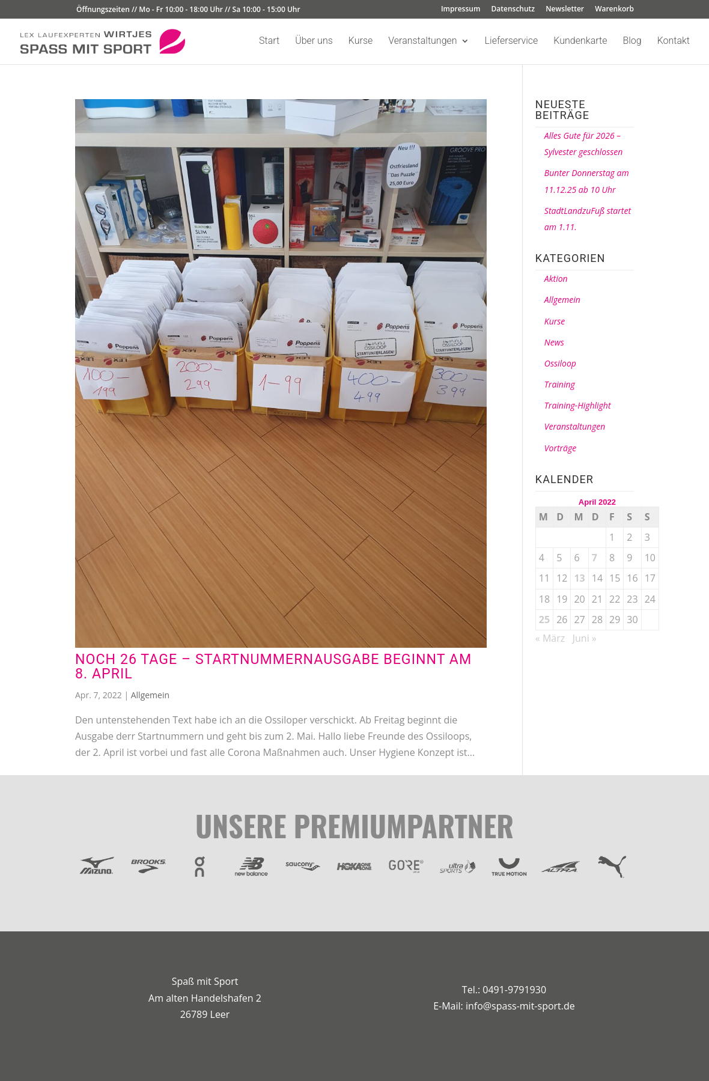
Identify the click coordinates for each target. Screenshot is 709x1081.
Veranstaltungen (422, 41)
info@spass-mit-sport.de (520, 1005)
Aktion (556, 278)
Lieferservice (511, 41)
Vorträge (560, 448)
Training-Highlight (577, 405)
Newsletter (565, 9)
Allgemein (150, 695)
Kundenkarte (580, 41)
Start (269, 41)
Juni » (585, 638)
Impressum (460, 9)
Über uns (314, 41)
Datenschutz (513, 9)
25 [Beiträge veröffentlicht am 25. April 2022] (544, 619)
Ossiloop (560, 363)
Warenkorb (614, 9)
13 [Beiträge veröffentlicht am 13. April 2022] (579, 578)
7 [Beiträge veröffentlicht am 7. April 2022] (594, 557)
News (554, 342)
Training (559, 384)
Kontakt (673, 41)
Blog (631, 41)
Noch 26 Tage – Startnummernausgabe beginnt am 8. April (273, 666)
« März (550, 638)
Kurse (360, 41)
